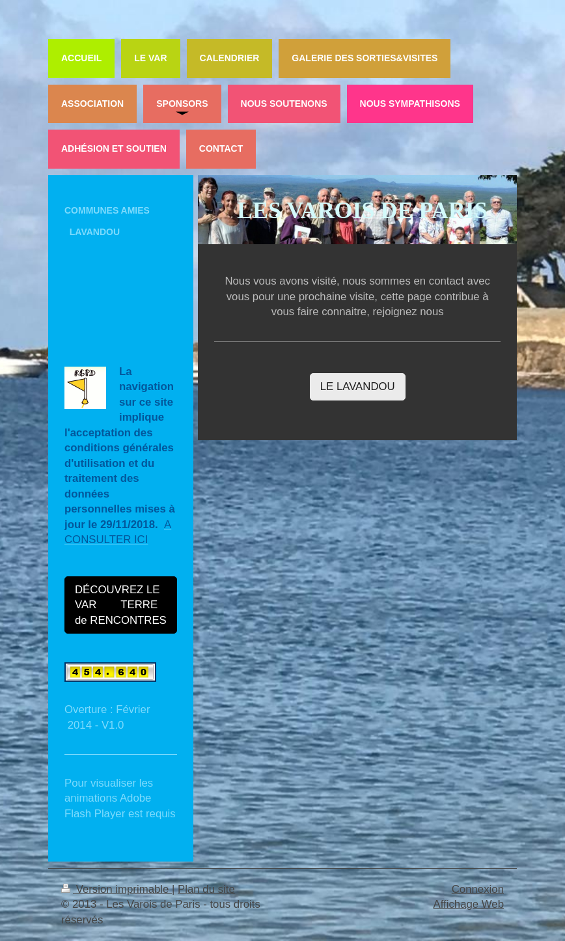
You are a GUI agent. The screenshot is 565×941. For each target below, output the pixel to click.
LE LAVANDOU (357, 386)
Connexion (478, 889)
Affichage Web (468, 904)
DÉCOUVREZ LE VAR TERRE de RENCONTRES (121, 604)
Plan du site (206, 889)
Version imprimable (116, 889)
